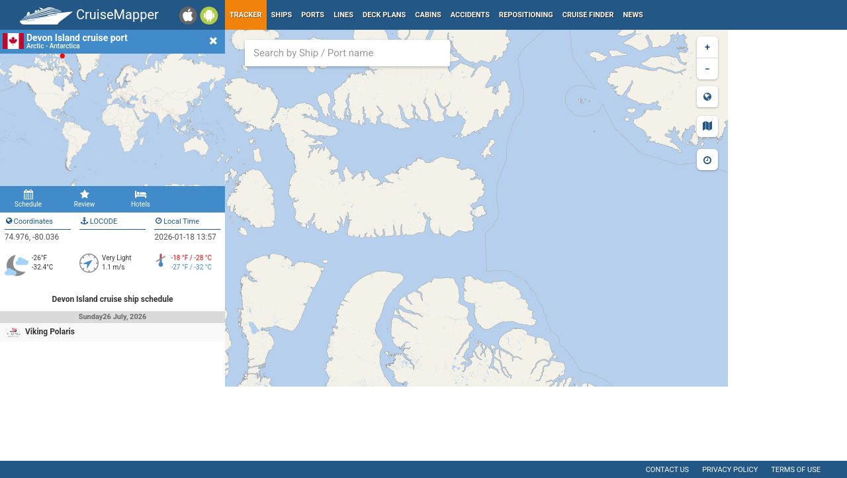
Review (84, 198)
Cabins (428, 15)
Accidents (470, 15)
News (633, 15)
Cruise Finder (588, 15)
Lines (343, 15)
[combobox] (347, 53)
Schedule (28, 198)
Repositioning (526, 15)
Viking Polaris (50, 331)
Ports (312, 15)
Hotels (140, 198)
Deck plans (384, 15)
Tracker (246, 15)
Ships (281, 15)
